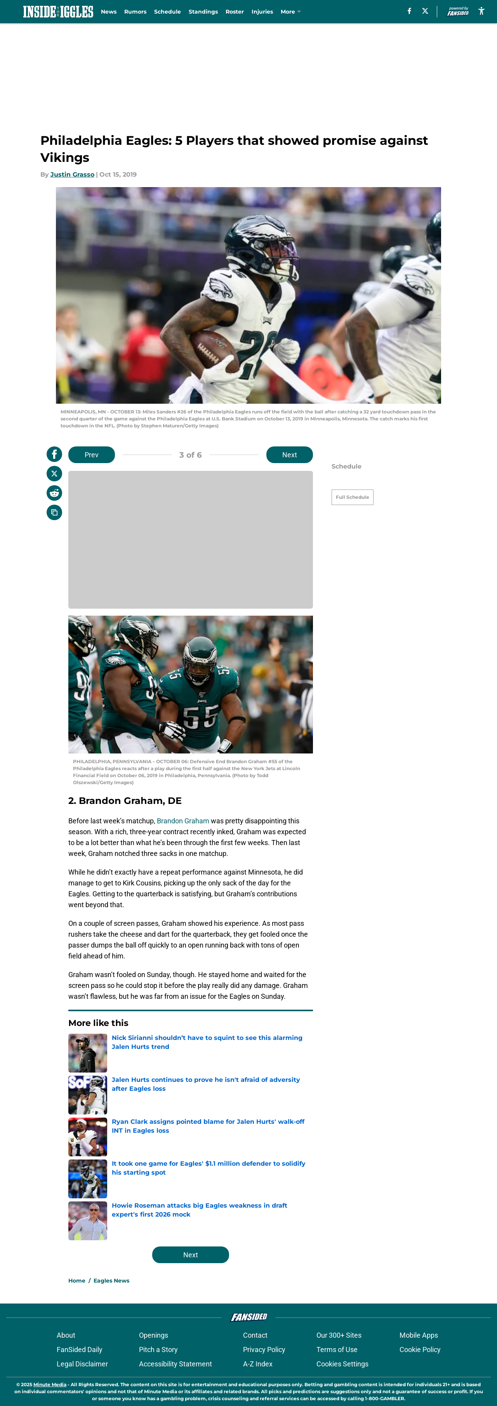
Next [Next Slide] (289, 455)
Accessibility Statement (175, 1364)
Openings (153, 1335)
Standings (203, 11)
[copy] (54, 512)
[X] (425, 11)
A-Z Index (258, 1364)
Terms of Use (337, 1349)
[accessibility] (481, 11)
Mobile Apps (419, 1335)
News (108, 11)
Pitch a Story (158, 1349)
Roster (235, 11)
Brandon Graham (183, 821)
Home (76, 1280)
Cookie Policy (420, 1349)
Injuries (262, 11)
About (66, 1335)
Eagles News (111, 1280)
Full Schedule (352, 483)
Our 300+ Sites (338, 1335)
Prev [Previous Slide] (92, 455)
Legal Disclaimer (82, 1364)
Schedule (167, 11)
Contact (255, 1335)
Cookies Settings (342, 1364)
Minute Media (49, 1384)
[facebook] (409, 11)
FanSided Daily (80, 1349)
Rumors (135, 11)
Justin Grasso (72, 174)
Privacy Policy (264, 1349)
